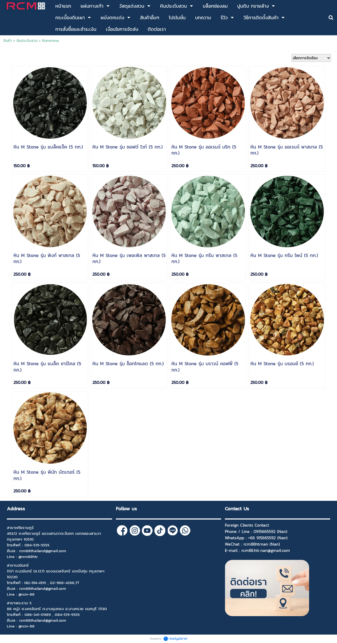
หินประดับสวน (27, 40)
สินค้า (7, 40)
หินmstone (50, 40)
